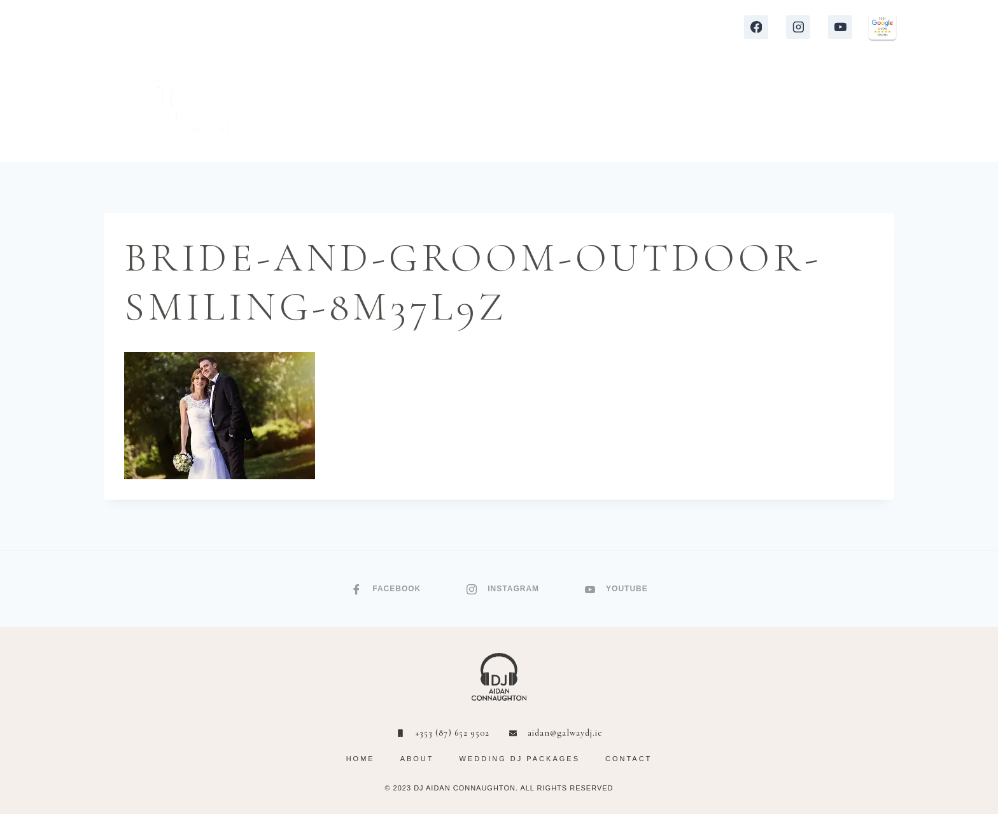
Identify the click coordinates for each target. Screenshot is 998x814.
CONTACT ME (829, 108)
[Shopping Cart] (889, 108)
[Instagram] (798, 27)
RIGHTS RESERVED (575, 788)
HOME (320, 108)
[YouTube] (840, 27)
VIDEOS (624, 108)
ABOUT (751, 108)
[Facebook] (756, 27)
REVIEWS (558, 108)
